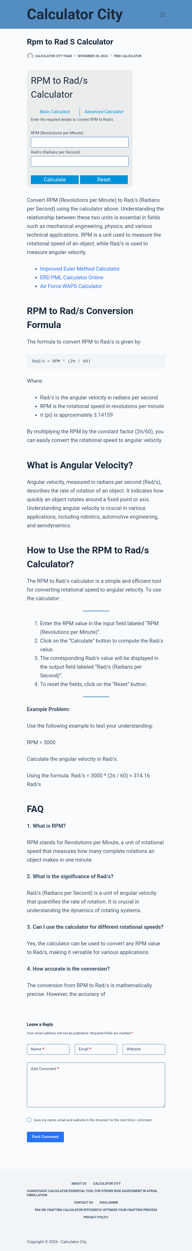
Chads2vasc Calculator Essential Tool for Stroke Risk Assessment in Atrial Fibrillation (92, 1193)
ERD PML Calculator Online (71, 277)
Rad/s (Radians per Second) (55, 152)
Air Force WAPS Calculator (71, 286)
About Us (78, 1183)
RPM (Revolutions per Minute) (57, 133)
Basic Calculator (55, 111)
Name (37, 1049)
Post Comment (45, 1136)
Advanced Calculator (104, 111)
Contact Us (83, 1202)
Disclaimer (109, 1202)
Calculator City (75, 14)
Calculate (55, 179)
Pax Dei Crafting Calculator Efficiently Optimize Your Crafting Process (96, 1210)
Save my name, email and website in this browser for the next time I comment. (93, 1120)
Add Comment (45, 1069)
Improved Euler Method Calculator (80, 269)
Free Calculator (128, 56)
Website (134, 1049)
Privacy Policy (96, 1217)
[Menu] (162, 14)
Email (85, 1049)
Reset (103, 179)
